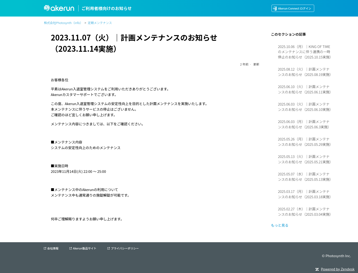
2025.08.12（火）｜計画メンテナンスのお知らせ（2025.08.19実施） (305, 72)
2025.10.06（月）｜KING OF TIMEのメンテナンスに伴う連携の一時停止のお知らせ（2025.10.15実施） (305, 51)
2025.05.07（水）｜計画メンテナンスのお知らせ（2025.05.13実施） (305, 176)
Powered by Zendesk (338, 268)
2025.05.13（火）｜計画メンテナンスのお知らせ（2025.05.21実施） (305, 159)
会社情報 (52, 248)
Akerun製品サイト (84, 248)
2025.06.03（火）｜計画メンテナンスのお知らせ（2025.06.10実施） (305, 107)
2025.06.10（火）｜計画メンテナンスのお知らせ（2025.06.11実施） (305, 89)
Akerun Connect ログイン (294, 8)
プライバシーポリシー (125, 248)
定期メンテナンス (100, 22)
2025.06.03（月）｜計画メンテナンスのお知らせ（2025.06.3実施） (304, 124)
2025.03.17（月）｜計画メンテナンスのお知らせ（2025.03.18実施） (305, 194)
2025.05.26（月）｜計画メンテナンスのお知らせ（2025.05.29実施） (305, 141)
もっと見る (279, 225)
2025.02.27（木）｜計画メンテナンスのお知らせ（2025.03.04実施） (305, 211)
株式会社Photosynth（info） (63, 22)
